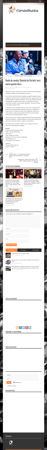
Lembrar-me (17, 382)
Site (7, 239)
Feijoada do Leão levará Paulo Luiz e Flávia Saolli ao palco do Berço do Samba (27, 160)
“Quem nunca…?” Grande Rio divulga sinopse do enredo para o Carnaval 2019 (20, 155)
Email (7, 234)
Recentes (23, 250)
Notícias (20, 87)
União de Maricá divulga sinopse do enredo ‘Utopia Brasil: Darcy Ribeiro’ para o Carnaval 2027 (32, 182)
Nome (7, 228)
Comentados (35, 250)
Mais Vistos (11, 250)
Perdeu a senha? (12, 386)
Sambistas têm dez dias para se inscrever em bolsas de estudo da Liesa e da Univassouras (14, 201)
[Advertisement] (25, 28)
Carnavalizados (12, 87)
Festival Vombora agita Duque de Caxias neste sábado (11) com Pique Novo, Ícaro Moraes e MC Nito (13, 183)
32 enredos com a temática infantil (20, 253)
